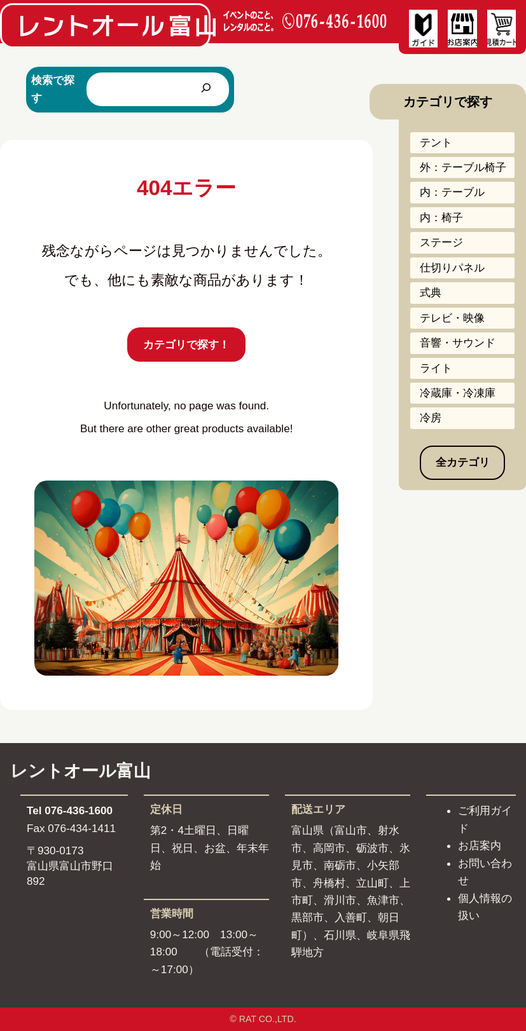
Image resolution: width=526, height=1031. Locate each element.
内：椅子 (441, 217)
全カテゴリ (463, 462)
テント (436, 142)
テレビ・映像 (452, 317)
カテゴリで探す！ (186, 344)
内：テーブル (452, 192)
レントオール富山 (80, 771)
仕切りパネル (452, 267)
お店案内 (479, 845)
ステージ (441, 242)
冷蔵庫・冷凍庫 (457, 392)
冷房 (430, 417)
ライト (436, 368)
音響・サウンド (457, 342)
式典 (430, 292)
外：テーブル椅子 (463, 167)
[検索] (206, 89)
